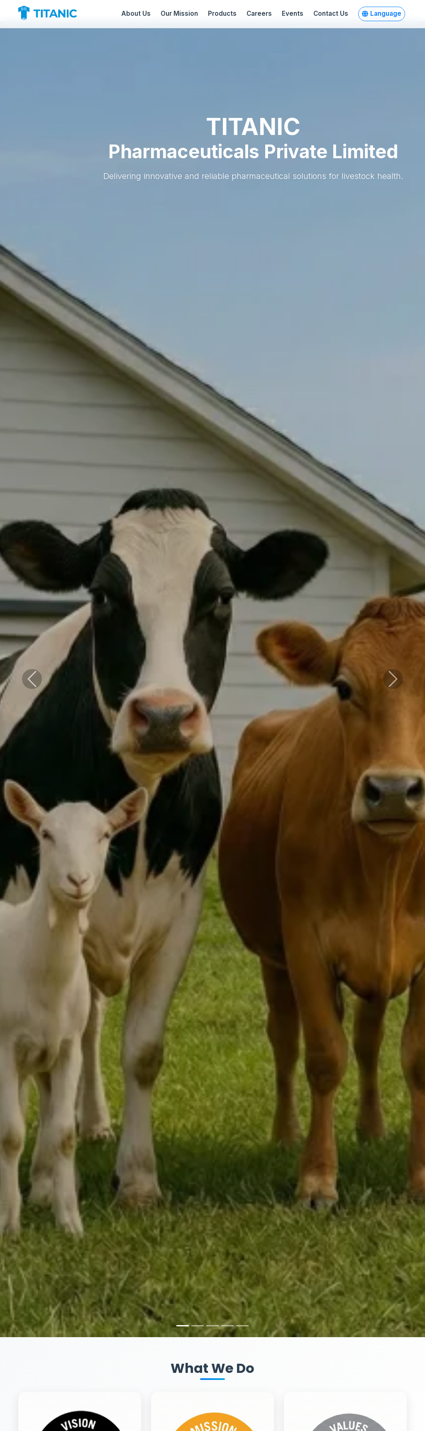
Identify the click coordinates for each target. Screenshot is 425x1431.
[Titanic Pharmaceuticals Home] (55, 14)
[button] (381, 14)
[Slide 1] (182, 1326)
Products (222, 13)
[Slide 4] (227, 1326)
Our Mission (179, 13)
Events (292, 13)
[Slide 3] (212, 1326)
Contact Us (330, 13)
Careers (259, 13)
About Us (136, 13)
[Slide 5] (242, 1326)
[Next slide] (393, 679)
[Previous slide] (32, 679)
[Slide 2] (197, 1326)
